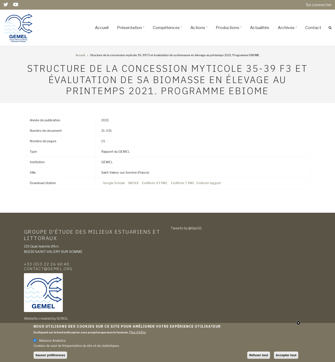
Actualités (259, 27)
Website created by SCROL (46, 319)
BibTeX (133, 183)
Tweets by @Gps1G (186, 228)
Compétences (168, 31)
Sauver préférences (50, 357)
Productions (229, 31)
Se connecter (319, 4)
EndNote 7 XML (183, 183)
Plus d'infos (137, 334)
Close (298, 324)
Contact (313, 27)
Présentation (131, 31)
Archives (288, 31)
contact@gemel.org (48, 268)
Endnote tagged (208, 183)
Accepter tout (286, 357)
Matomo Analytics (52, 342)
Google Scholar (114, 183)
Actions (199, 31)
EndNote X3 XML (155, 183)
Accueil (102, 27)
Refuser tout (258, 357)
